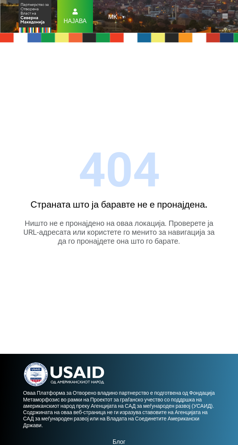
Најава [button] (75, 21)
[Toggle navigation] (225, 16)
